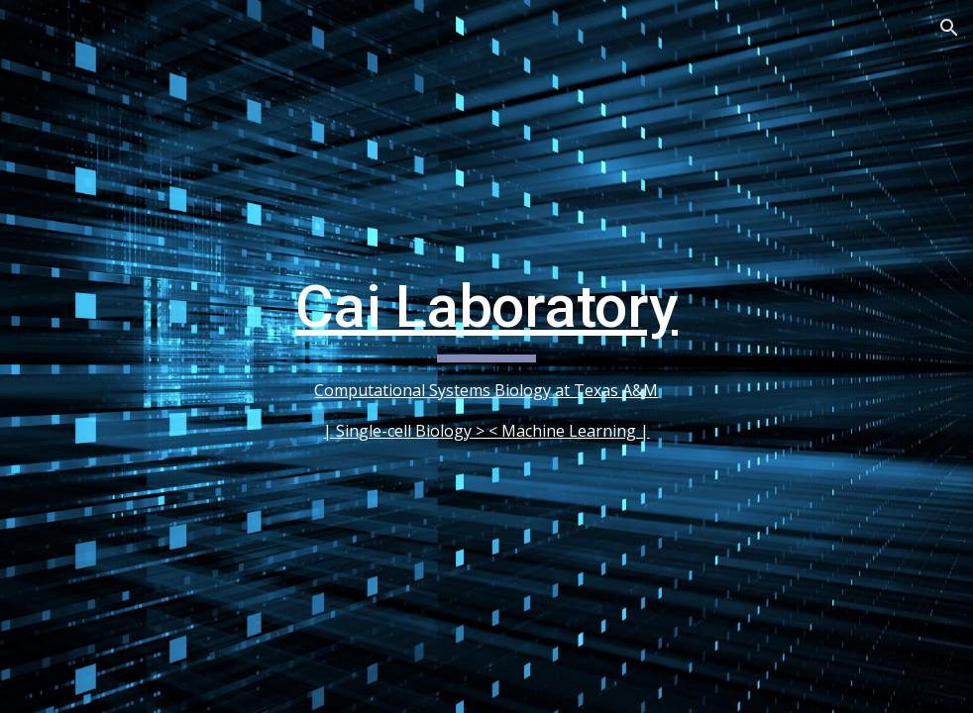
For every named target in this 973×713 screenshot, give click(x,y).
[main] (487, 356)
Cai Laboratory (486, 306)
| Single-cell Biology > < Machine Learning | (486, 431)
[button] (949, 27)
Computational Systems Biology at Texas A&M (486, 390)
